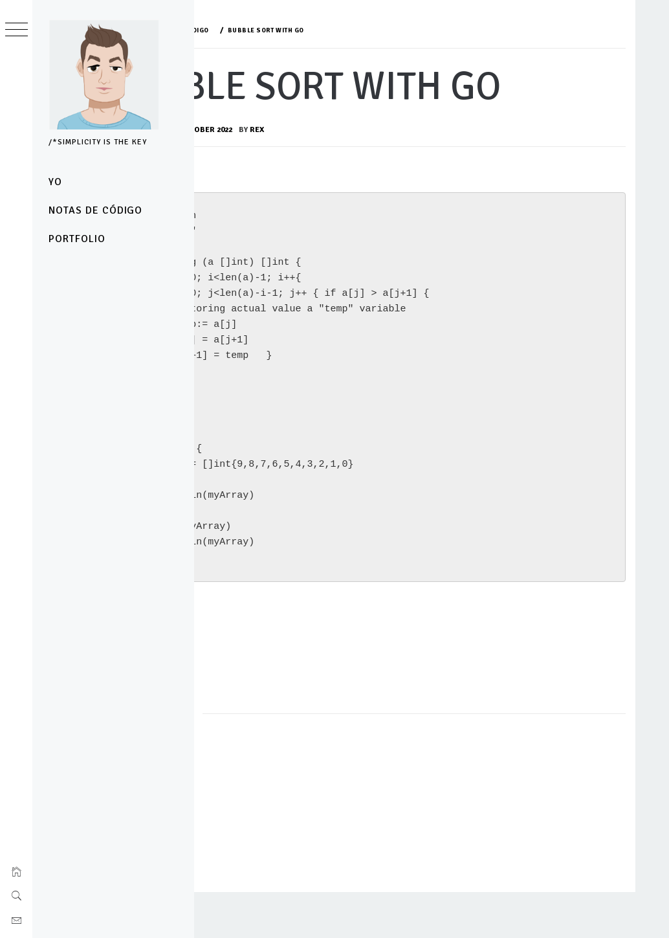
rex (384, 181)
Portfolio (77, 238)
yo (55, 181)
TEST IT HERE (270, 689)
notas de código (95, 210)
